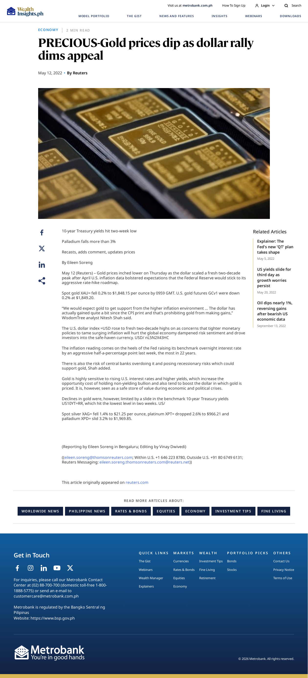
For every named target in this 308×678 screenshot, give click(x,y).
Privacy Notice (283, 569)
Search (292, 5)
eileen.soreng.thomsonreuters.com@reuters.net (144, 462)
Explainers (146, 586)
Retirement (207, 578)
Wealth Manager (151, 578)
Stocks (232, 569)
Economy (195, 511)
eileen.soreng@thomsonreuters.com (98, 457)
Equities (166, 511)
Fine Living (273, 511)
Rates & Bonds (131, 511)
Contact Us (281, 561)
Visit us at (190, 5)
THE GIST (134, 16)
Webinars (146, 569)
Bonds (231, 561)
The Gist (145, 561)
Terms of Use (282, 578)
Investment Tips (233, 511)
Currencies (181, 561)
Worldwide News (40, 511)
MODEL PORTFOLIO (93, 16)
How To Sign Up (233, 5)
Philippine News (87, 511)
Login (265, 5)
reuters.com (137, 482)
